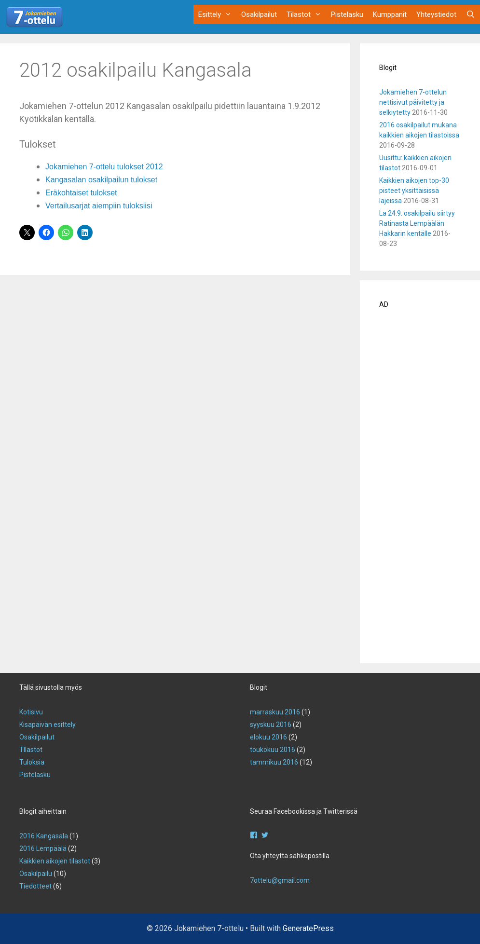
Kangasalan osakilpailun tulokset (101, 180)
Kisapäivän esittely (47, 724)
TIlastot (30, 749)
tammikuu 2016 (274, 762)
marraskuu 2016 (275, 712)
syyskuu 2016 (270, 724)
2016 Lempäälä (43, 848)
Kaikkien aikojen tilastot (54, 861)
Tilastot (306, 14)
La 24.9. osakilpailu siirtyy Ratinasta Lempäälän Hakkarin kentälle (417, 223)
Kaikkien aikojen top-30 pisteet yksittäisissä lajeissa (414, 191)
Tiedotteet (35, 886)
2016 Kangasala (43, 836)
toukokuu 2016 (272, 749)
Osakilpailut (259, 14)
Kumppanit (390, 14)
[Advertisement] (420, 489)
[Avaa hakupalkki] (470, 14)
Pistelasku (347, 14)
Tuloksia (31, 762)
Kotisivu (31, 712)
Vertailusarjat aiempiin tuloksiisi (98, 206)
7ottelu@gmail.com (280, 880)
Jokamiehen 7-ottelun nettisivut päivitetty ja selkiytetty (413, 102)
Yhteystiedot (436, 14)
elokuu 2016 (268, 737)
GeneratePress (308, 928)
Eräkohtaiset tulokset (81, 193)
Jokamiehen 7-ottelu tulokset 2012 (104, 167)
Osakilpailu (35, 873)
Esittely (217, 14)
